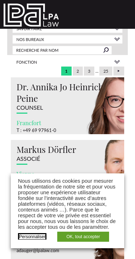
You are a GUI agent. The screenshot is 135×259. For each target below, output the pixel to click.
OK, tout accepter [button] (83, 236)
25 (106, 71)
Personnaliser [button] (32, 236)
